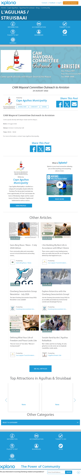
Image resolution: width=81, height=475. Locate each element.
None (24, 404)
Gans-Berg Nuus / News (23, 263)
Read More (59, 199)
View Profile (21, 205)
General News (22, 107)
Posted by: (19, 98)
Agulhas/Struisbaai (26, 8)
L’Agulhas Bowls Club (54, 355)
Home (3, 8)
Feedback (52, 3)
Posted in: (19, 104)
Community (45, 8)
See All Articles (40, 369)
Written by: (21, 177)
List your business (71, 3)
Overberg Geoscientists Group (25, 309)
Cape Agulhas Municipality (31, 100)
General (44, 107)
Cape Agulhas (12, 8)
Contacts (44, 3)
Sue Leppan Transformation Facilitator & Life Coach (57, 263)
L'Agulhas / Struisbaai (15, 15)
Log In (59, 3)
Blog (38, 8)
